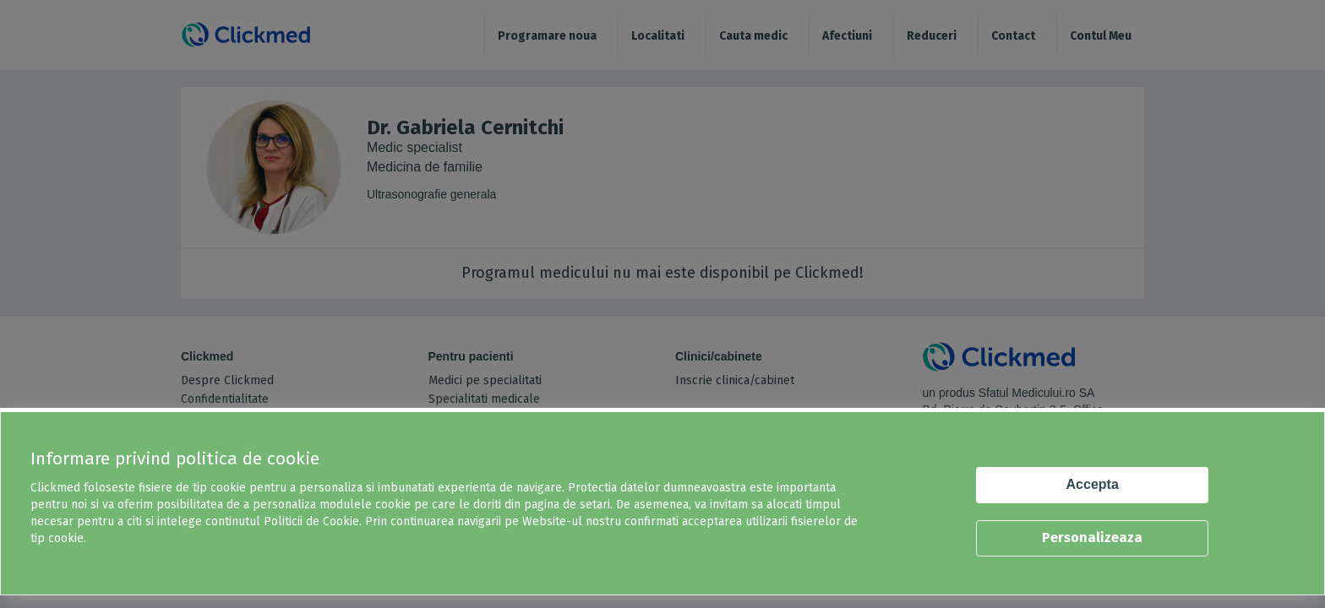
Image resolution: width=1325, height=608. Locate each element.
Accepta (1092, 484)
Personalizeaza (1092, 537)
